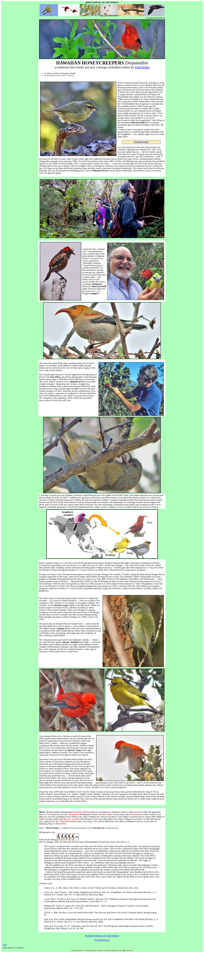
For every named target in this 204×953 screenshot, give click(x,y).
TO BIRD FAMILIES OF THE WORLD (102, 936)
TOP (5, 945)
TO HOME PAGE (102, 940)
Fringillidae (142, 67)
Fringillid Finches (141, 142)
